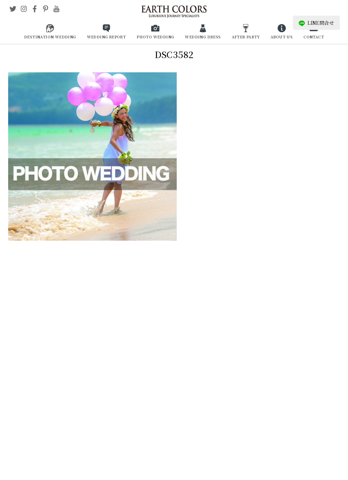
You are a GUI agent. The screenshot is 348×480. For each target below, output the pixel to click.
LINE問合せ (316, 22)
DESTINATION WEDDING (50, 36)
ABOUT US (282, 36)
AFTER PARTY (246, 36)
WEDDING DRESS (203, 36)
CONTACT (313, 36)
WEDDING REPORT (106, 36)
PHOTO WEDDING (155, 36)
